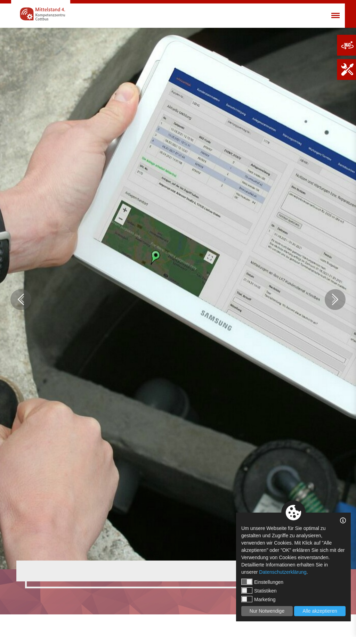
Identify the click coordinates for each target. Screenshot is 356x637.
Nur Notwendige (267, 611)
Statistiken (259, 590)
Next (335, 299)
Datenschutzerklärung (282, 572)
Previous (20, 299)
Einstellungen (262, 582)
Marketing (258, 599)
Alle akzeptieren (319, 611)
